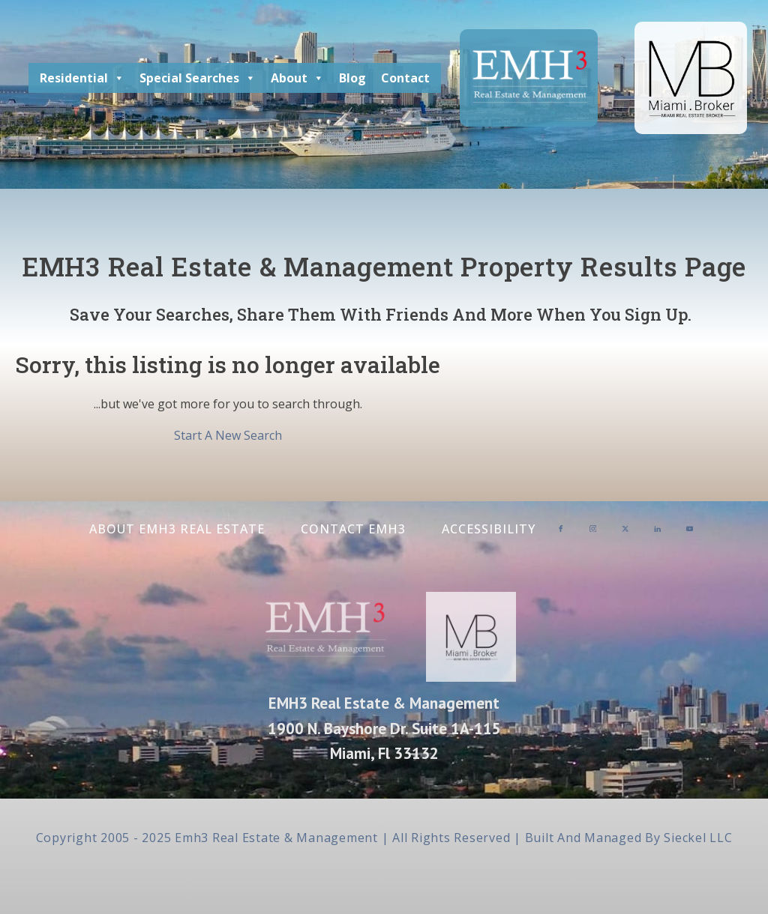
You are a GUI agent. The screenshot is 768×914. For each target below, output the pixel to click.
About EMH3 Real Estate (177, 529)
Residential (82, 78)
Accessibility (489, 529)
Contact (405, 78)
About (297, 78)
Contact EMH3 (353, 529)
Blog (352, 78)
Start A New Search (228, 435)
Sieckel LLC (698, 837)
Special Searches (198, 78)
